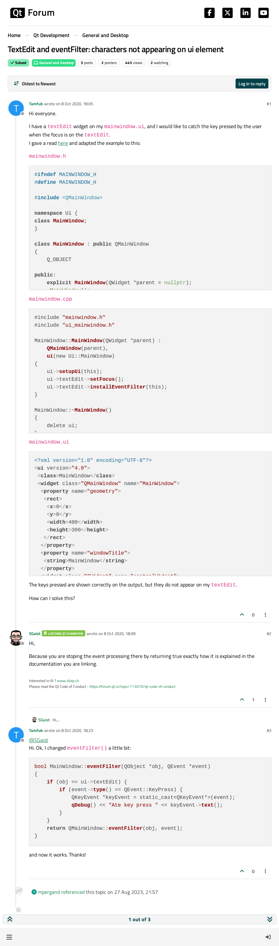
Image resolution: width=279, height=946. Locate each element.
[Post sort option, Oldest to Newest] (35, 84)
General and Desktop (53, 63)
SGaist (35, 633)
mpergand (49, 892)
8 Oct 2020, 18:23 (77, 730)
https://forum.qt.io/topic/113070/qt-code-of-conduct (132, 686)
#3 (269, 730)
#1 (269, 103)
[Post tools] (266, 615)
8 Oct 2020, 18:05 (77, 103)
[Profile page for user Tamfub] (16, 108)
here (63, 143)
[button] (9, 937)
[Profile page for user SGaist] (16, 638)
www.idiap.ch (68, 681)
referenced (73, 892)
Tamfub (36, 103)
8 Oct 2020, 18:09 (119, 633)
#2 (269, 633)
